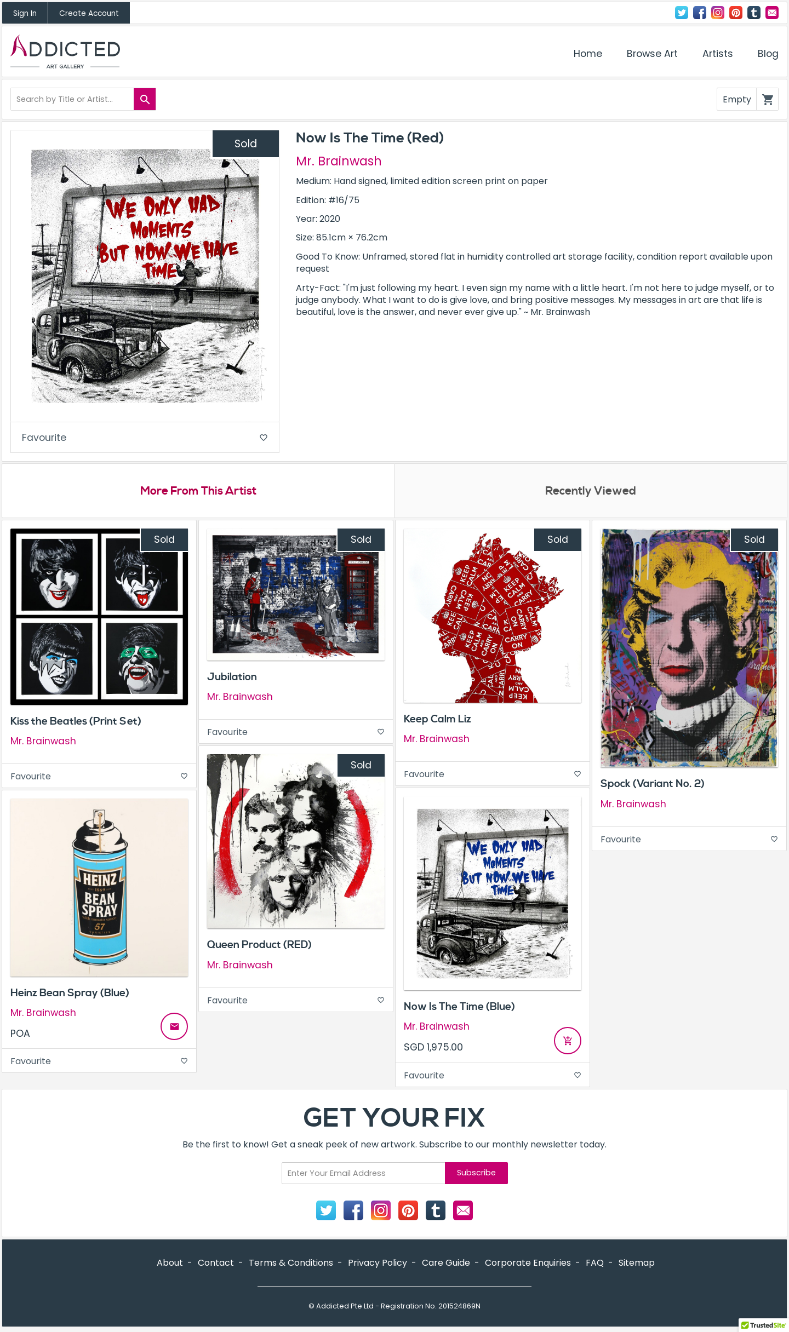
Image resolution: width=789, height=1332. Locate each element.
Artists (717, 53)
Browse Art (652, 53)
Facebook (699, 12)
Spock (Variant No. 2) (653, 786)
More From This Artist (198, 492)
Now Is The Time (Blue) (459, 1008)
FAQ (595, 1264)
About (170, 1264)
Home (588, 53)
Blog (768, 53)
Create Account (89, 13)
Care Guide (446, 1264)
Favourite (145, 438)
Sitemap (637, 1264)
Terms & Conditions (291, 1264)
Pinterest (735, 12)
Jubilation (232, 678)
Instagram (717, 12)
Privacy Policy (377, 1264)
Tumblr (754, 12)
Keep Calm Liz (437, 720)
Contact (772, 12)
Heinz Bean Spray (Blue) (69, 994)
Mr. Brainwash (339, 161)
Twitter (681, 12)
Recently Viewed (590, 492)
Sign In (25, 13)
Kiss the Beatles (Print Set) (75, 723)
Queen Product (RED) (259, 947)
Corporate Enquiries (528, 1264)
